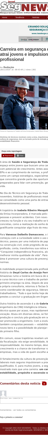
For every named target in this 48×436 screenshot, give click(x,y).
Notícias (35, 17)
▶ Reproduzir (8, 156)
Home (4, 17)
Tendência (19, 17)
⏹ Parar (20, 156)
